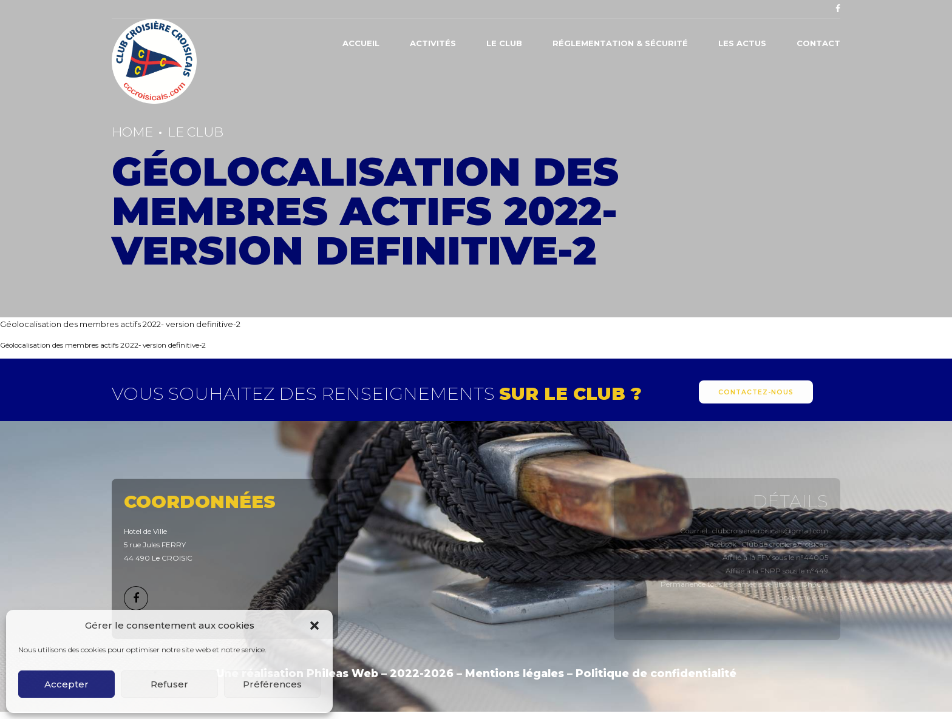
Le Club (504, 43)
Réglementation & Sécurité (620, 43)
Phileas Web (342, 673)
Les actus (742, 43)
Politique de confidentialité (656, 673)
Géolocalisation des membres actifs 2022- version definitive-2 (120, 324)
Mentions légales (514, 673)
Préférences (272, 684)
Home (132, 132)
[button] (314, 625)
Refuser (169, 684)
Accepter (66, 684)
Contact (818, 43)
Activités (433, 43)
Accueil (360, 43)
